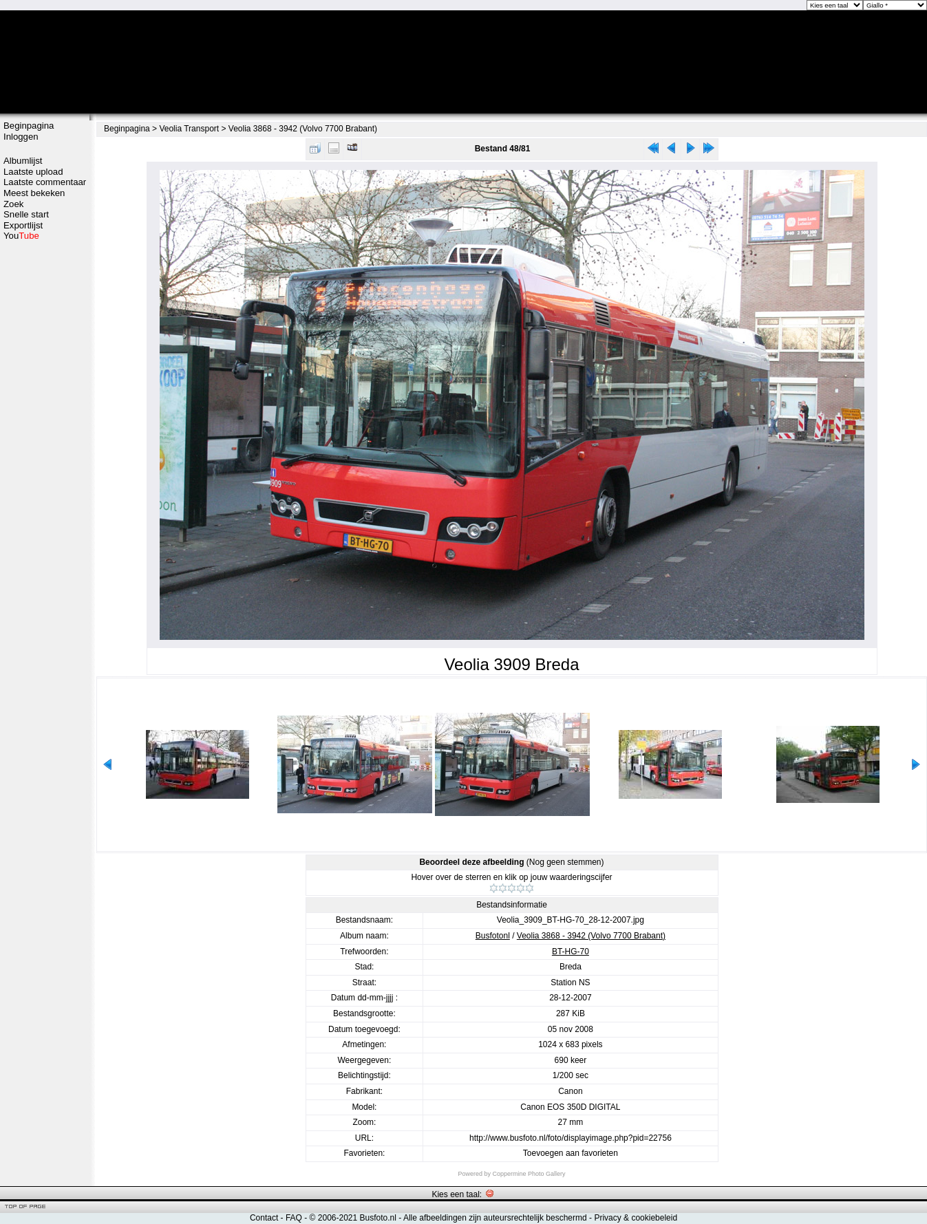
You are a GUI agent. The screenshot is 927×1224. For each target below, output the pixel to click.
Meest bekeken (34, 193)
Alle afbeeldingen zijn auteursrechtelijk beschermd (495, 1218)
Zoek (13, 204)
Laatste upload (33, 172)
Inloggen (21, 136)
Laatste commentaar (44, 182)
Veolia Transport (189, 128)
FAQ (294, 1218)
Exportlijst (23, 225)
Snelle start (26, 214)
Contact (264, 1218)
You (21, 235)
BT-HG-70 (570, 951)
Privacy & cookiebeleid (635, 1218)
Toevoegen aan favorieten (570, 1153)
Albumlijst (22, 160)
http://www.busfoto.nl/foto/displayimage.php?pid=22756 (570, 1138)
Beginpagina (28, 125)
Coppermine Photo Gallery (528, 1173)
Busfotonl (493, 936)
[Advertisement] (44, 459)
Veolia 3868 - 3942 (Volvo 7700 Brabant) (302, 128)
